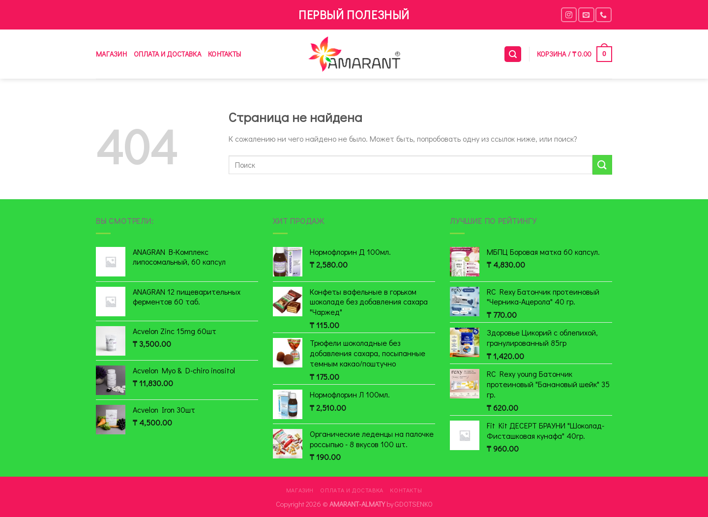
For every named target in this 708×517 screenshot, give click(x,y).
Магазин (111, 54)
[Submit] (602, 164)
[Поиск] (512, 54)
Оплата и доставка (167, 54)
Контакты (224, 54)
